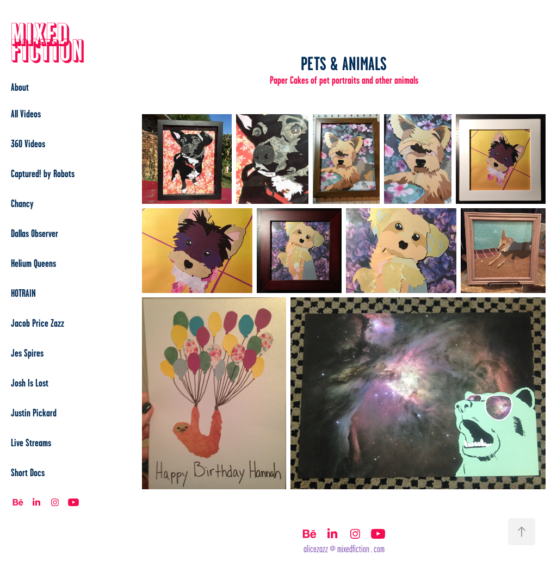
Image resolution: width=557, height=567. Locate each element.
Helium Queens (33, 263)
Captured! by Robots (43, 173)
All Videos (26, 114)
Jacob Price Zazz (37, 323)
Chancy (22, 203)
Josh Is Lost (29, 383)
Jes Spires (27, 353)
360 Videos (28, 143)
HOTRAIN (23, 293)
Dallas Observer (34, 233)
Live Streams (31, 442)
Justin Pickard (34, 413)
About (20, 87)
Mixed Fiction (47, 43)
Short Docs (28, 472)
